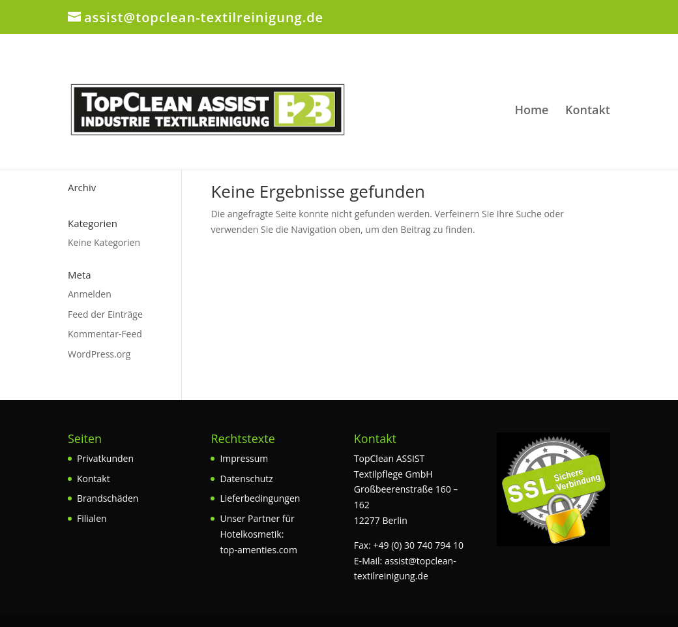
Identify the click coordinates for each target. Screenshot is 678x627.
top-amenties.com (258, 549)
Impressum (244, 458)
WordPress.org (99, 354)
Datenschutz (246, 478)
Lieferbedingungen (260, 498)
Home (531, 111)
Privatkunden (105, 458)
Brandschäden (107, 498)
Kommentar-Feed (105, 334)
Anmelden (89, 294)
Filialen (92, 518)
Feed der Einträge (105, 314)
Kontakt (587, 111)
